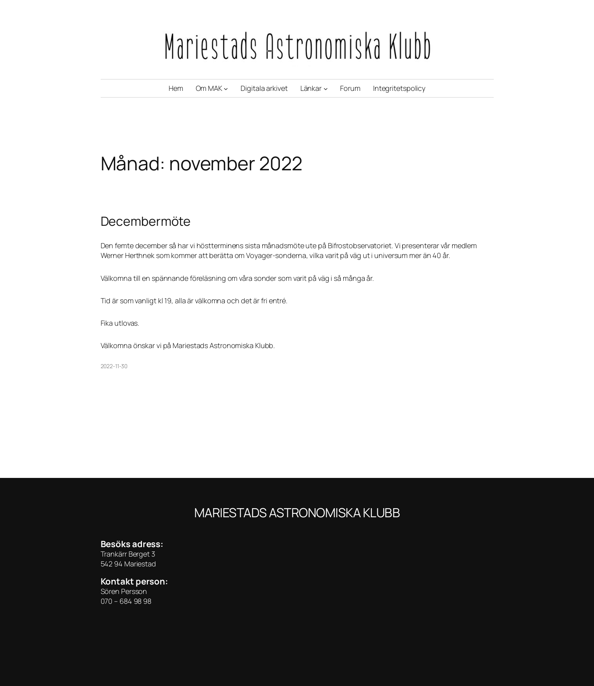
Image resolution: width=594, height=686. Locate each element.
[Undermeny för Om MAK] (226, 88)
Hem (176, 88)
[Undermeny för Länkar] (326, 88)
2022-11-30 (114, 366)
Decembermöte (146, 221)
